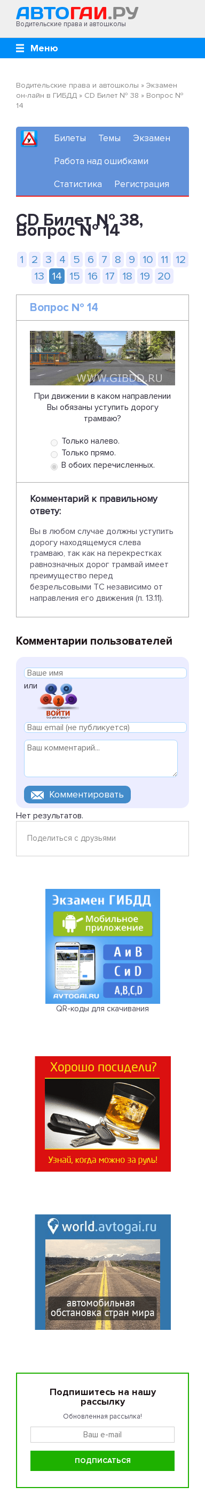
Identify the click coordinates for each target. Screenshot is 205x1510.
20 (164, 276)
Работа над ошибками (101, 161)
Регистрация (141, 184)
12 (181, 259)
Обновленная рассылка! (102, 1416)
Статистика (78, 184)
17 (110, 276)
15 (74, 276)
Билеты (70, 138)
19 (145, 276)
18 (127, 276)
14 (57, 276)
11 (164, 259)
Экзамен (151, 138)
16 (93, 276)
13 (39, 276)
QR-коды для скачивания (102, 1008)
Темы (109, 138)
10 (148, 259)
